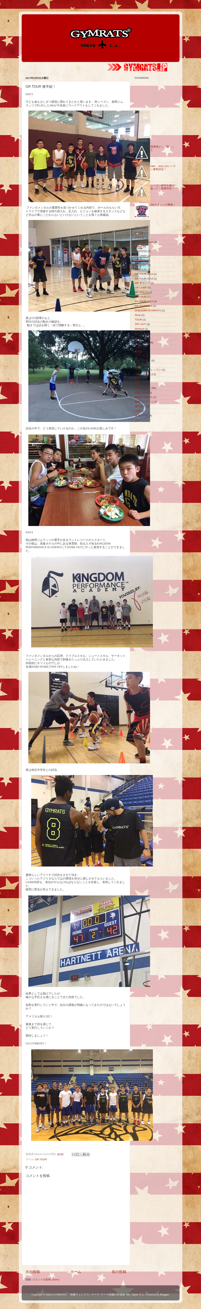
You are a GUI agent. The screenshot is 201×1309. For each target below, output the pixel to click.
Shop (138, 315)
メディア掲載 (143, 374)
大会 (137, 411)
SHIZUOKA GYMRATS (148, 310)
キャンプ (140, 337)
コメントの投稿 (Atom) (45, 1279)
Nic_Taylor (132, 1294)
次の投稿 (32, 1272)
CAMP (138, 246)
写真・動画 (141, 392)
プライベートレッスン (148, 369)
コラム (139, 347)
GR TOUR (41, 1159)
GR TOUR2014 (143, 305)
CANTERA (141, 251)
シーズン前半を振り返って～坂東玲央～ (162, 187)
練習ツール (141, 415)
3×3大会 (140, 237)
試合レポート (143, 388)
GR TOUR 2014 (144, 274)
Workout (139, 328)
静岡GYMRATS (144, 397)
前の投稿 (119, 1272)
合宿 (137, 378)
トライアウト (143, 360)
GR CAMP (141, 255)
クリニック (141, 342)
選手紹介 (140, 406)
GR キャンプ (142, 283)
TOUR (138, 319)
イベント (140, 333)
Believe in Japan (144, 242)
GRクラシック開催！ (163, 204)
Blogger (164, 1294)
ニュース (140, 365)
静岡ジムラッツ (144, 401)
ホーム (75, 1272)
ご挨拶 (139, 351)
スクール (140, 356)
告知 (137, 383)
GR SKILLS (141, 292)
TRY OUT (140, 324)
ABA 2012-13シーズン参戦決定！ (163, 168)
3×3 (137, 232)
